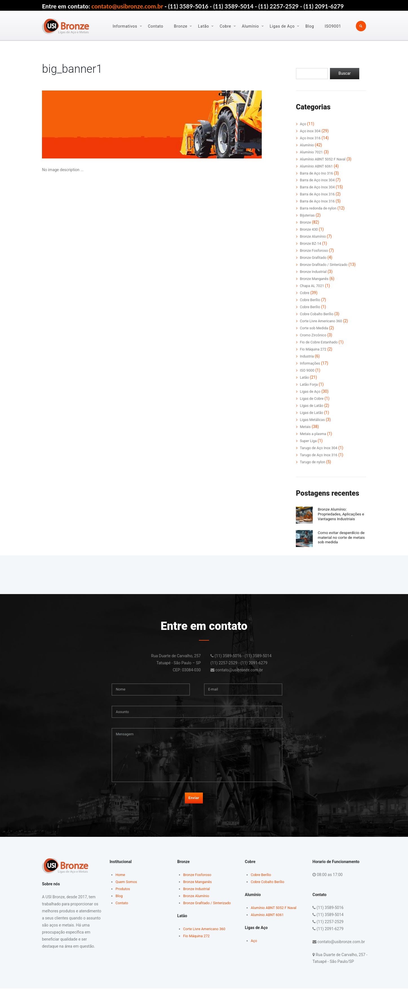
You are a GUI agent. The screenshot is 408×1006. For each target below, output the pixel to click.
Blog (310, 26)
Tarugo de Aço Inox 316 (320, 455)
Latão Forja (310, 384)
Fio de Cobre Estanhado (321, 342)
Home (121, 892)
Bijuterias (308, 215)
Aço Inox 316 (311, 138)
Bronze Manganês (315, 279)
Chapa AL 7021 (313, 286)
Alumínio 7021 (312, 152)
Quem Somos (127, 899)
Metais (306, 427)
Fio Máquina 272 (314, 349)
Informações (311, 363)
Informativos (125, 26)
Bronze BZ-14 (311, 244)
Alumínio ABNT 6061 (318, 166)
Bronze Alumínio (314, 237)
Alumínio (251, 26)
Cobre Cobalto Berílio (318, 314)
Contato (155, 26)
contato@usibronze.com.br (127, 6)
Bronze (181, 26)
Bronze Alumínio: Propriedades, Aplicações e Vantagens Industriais (341, 516)
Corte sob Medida (315, 328)
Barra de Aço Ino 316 (318, 173)
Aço (303, 124)
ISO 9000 (308, 370)
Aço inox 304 (311, 131)
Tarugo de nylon (314, 462)
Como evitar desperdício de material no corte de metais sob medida (339, 545)
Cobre (226, 26)
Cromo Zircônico (314, 335)
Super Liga (309, 441)
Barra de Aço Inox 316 (319, 194)
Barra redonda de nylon (320, 208)
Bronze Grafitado (314, 258)
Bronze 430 (310, 230)
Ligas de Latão (312, 413)
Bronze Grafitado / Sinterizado (326, 265)
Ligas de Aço (282, 26)
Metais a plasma (314, 434)
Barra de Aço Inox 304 (319, 187)
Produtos (124, 906)
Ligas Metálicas (313, 420)
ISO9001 (333, 26)
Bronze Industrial (314, 272)
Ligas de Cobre (313, 398)
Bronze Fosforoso (315, 251)
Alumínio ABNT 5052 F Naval (325, 159)
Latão (203, 26)
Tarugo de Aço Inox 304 (320, 448)
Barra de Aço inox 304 (319, 180)
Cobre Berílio (311, 300)
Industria (307, 356)
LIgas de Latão (313, 405)
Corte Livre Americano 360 (323, 321)
